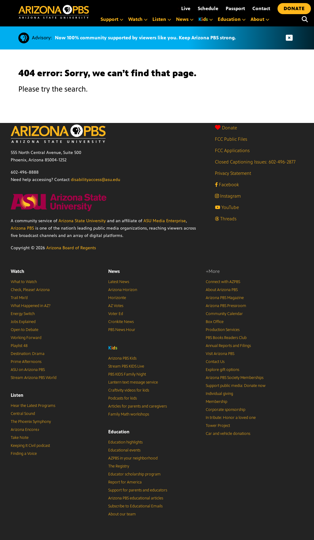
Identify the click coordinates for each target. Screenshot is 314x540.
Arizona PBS (22, 228)
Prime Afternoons (26, 361)
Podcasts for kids (122, 398)
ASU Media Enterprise (165, 220)
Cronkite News (121, 321)
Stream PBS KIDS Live (126, 366)
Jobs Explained (23, 321)
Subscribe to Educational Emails (135, 506)
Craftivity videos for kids (128, 390)
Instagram (228, 196)
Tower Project (218, 425)
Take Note (20, 437)
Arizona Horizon (122, 289)
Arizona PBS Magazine (225, 297)
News (114, 271)
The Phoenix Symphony (31, 421)
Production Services (222, 329)
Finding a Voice (24, 453)
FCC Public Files (231, 139)
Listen (17, 395)
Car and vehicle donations (228, 433)
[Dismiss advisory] (289, 38)
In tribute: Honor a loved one (231, 417)
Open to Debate (24, 329)
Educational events (124, 450)
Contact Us (215, 361)
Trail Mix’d (19, 297)
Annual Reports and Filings (228, 345)
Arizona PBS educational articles (135, 498)
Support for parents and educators (137, 490)
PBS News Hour (121, 329)
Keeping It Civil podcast (30, 445)
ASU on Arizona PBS (28, 369)
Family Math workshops (128, 414)
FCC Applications (232, 150)
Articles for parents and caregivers (137, 406)
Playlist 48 (19, 345)
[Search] (305, 19)
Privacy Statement (233, 173)
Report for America (125, 482)
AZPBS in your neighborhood (133, 458)
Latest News (118, 281)
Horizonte (117, 297)
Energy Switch (23, 313)
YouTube (227, 207)
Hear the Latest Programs (33, 405)
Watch (17, 271)
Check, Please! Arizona (30, 289)
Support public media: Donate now (236, 385)
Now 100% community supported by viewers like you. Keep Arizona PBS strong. (145, 38)
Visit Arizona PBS (220, 353)
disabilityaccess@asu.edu (95, 179)
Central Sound (23, 413)
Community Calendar (224, 313)
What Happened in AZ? (31, 305)
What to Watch (24, 281)
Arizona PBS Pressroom (226, 305)
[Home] (53, 12)
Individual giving (219, 393)
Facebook (227, 184)
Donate (226, 128)
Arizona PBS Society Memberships (234, 377)
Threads (225, 219)
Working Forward (26, 337)
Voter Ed (115, 313)
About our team (122, 514)
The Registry (118, 466)
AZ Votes (115, 305)
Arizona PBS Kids (122, 358)
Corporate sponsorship (225, 409)
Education (118, 432)
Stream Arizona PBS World (33, 377)
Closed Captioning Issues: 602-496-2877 (255, 162)
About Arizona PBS (222, 289)
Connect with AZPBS (223, 281)
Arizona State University (82, 220)
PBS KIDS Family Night (127, 374)
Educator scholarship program (134, 474)
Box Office (215, 321)
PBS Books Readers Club (226, 337)
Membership (216, 401)
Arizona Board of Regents (71, 247)
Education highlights (125, 442)
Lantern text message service (133, 382)
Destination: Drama (27, 353)
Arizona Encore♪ (25, 429)
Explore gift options (222, 369)
